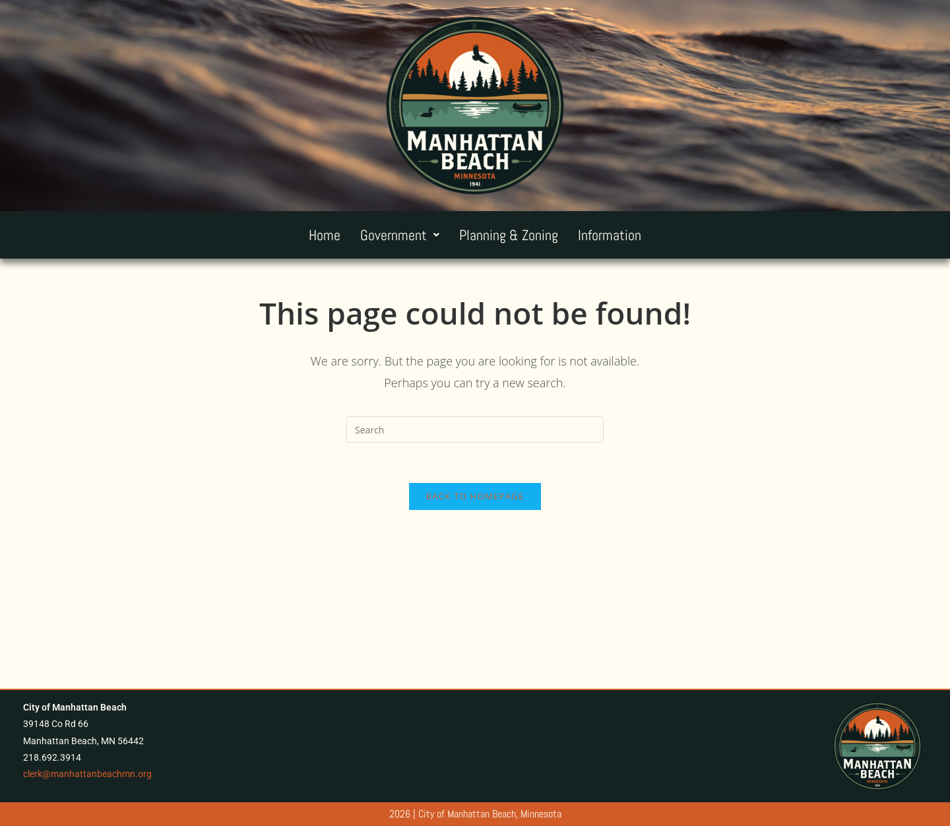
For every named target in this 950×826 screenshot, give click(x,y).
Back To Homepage (475, 496)
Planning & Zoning (508, 235)
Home (324, 235)
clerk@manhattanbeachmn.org (87, 774)
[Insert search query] (475, 429)
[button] (399, 235)
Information (609, 235)
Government (399, 235)
